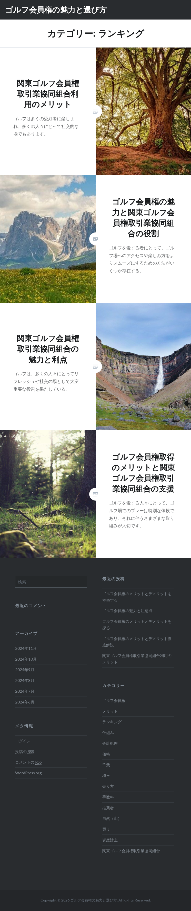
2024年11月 (26, 648)
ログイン (23, 740)
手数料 (108, 797)
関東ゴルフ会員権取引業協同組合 (131, 850)
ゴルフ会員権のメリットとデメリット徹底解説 (137, 641)
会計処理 (110, 743)
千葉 (106, 765)
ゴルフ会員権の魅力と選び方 (56, 9)
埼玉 (106, 775)
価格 (106, 754)
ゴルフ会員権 (113, 700)
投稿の (24, 751)
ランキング (112, 721)
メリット (110, 711)
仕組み (108, 732)
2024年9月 (24, 669)
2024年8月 (24, 680)
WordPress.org (28, 773)
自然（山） (112, 818)
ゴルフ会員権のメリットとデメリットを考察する (137, 596)
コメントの (28, 762)
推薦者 (108, 807)
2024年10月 (26, 659)
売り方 (108, 786)
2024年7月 (24, 691)
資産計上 (110, 840)
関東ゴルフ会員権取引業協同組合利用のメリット (137, 658)
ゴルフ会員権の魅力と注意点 (127, 610)
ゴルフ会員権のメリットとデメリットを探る (137, 624)
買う (106, 829)
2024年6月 (24, 702)
